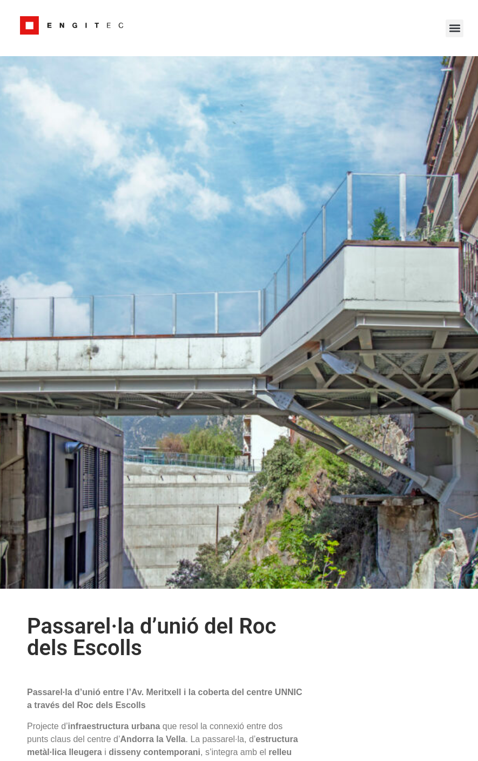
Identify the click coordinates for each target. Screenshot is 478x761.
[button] (454, 28)
